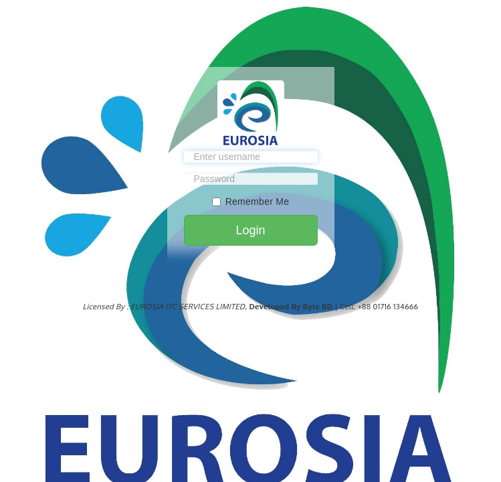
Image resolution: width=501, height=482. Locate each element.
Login (250, 230)
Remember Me (251, 201)
